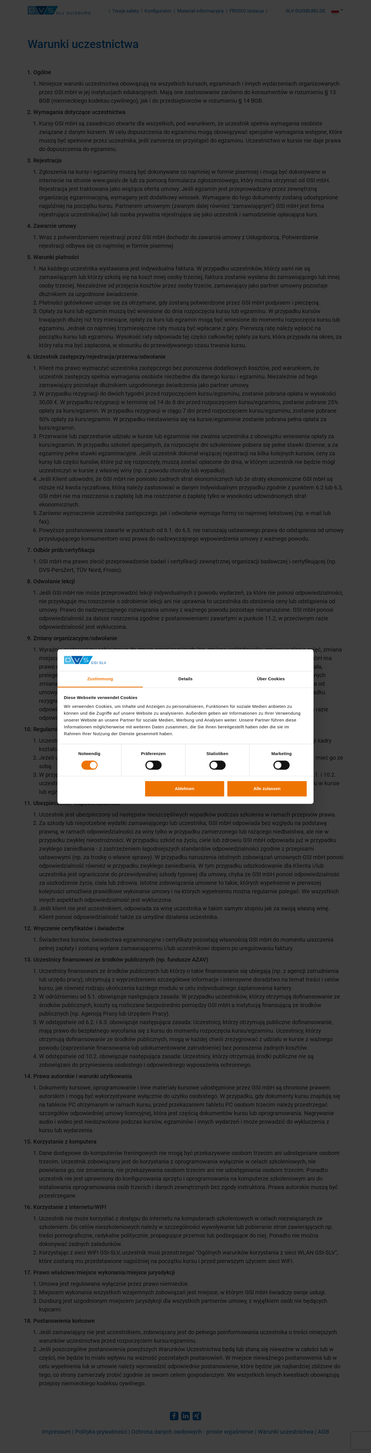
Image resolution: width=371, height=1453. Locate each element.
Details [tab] (185, 679)
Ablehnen (184, 788)
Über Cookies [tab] (271, 679)
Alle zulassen (267, 788)
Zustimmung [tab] (100, 679)
